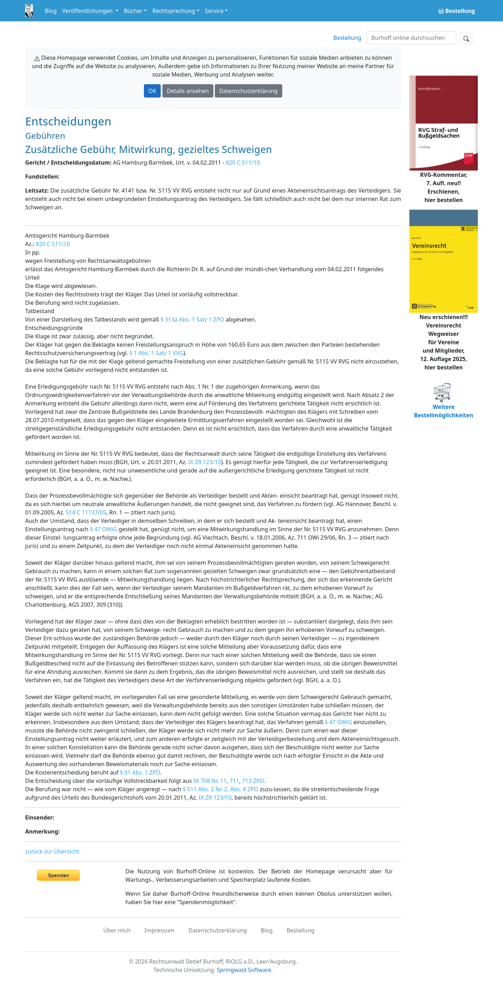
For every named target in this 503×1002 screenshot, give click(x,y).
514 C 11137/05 (86, 512)
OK (152, 91)
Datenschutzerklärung (248, 91)
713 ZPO (253, 781)
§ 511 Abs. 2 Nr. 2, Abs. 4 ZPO (220, 789)
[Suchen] (411, 37)
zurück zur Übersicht (52, 851)
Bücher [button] (133, 11)
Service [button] (214, 11)
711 (234, 781)
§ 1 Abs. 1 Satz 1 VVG (156, 353)
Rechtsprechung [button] (173, 11)
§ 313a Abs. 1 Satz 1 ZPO (192, 319)
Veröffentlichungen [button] (88, 11)
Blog (51, 11)
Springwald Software (244, 970)
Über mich (117, 930)
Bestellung (347, 38)
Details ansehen (188, 91)
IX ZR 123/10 (204, 462)
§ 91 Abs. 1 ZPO (140, 772)
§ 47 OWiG (103, 529)
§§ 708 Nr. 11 (209, 781)
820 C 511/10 (243, 162)
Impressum (160, 930)
